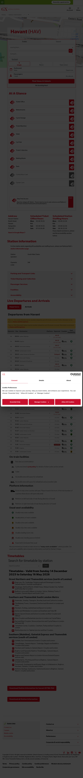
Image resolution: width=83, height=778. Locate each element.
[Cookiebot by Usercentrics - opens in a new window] (72, 374)
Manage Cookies (41, 402)
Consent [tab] (14, 380)
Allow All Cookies (68, 402)
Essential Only (15, 402)
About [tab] (68, 380)
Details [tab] (41, 380)
